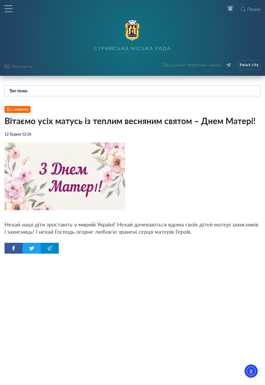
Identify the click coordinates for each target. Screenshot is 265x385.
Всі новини (17, 109)
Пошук (250, 9)
